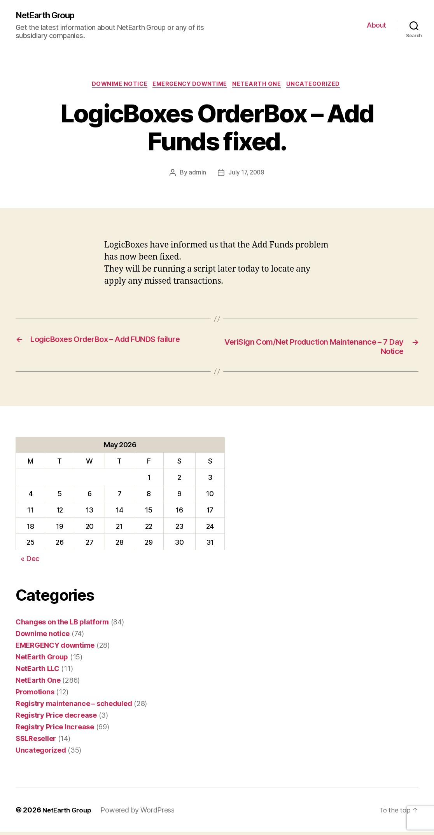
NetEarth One (260, 85)
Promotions (35, 695)
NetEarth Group (49, 15)
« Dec (30, 562)
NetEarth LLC (38, 672)
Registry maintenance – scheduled (74, 707)
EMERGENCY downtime (190, 85)
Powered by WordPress (141, 813)
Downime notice (115, 85)
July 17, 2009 (246, 175)
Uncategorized (320, 85)
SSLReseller (36, 741)
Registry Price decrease (56, 718)
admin (196, 175)
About (376, 25)
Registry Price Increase (55, 730)
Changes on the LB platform (62, 625)
